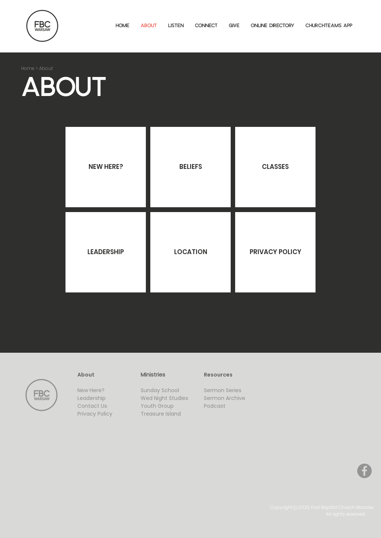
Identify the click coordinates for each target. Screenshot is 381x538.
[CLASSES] (275, 167)
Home (28, 68)
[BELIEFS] (190, 167)
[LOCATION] (190, 252)
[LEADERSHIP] (105, 252)
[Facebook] (364, 471)
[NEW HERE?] (105, 167)
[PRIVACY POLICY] (275, 252)
